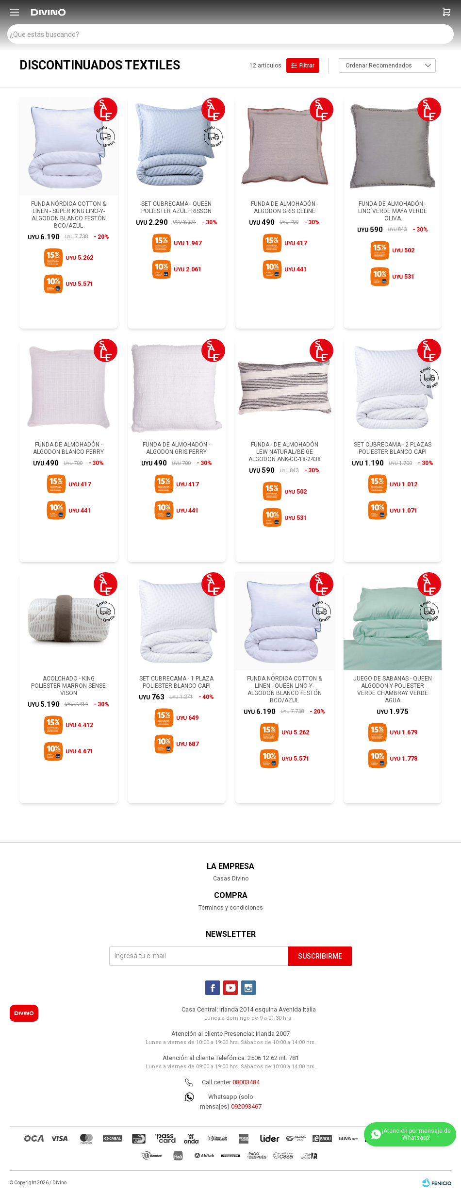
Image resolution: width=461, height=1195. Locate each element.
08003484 (246, 1082)
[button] (446, 12)
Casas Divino (230, 878)
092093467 (246, 1106)
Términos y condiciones (230, 907)
